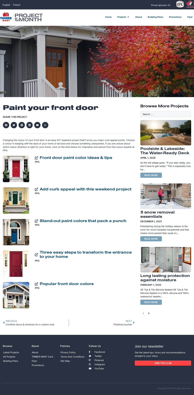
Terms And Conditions (72, 356)
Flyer (34, 361)
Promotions (38, 365)
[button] (123, 17)
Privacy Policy (68, 352)
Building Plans (10, 361)
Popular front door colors (67, 284)
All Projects (9, 356)
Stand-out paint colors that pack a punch (83, 221)
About (35, 352)
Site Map (65, 361)
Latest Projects (11, 352)
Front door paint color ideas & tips (76, 158)
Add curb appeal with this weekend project (85, 189)
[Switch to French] (17, 5)
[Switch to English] (6, 5)
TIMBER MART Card (42, 356)
